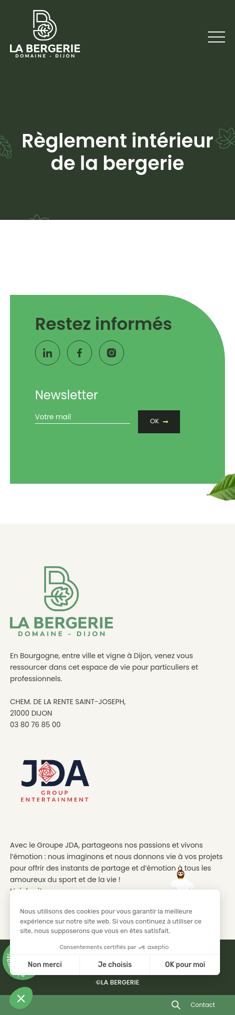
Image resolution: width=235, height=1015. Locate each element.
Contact (202, 1005)
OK (154, 421)
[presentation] (111, 443)
